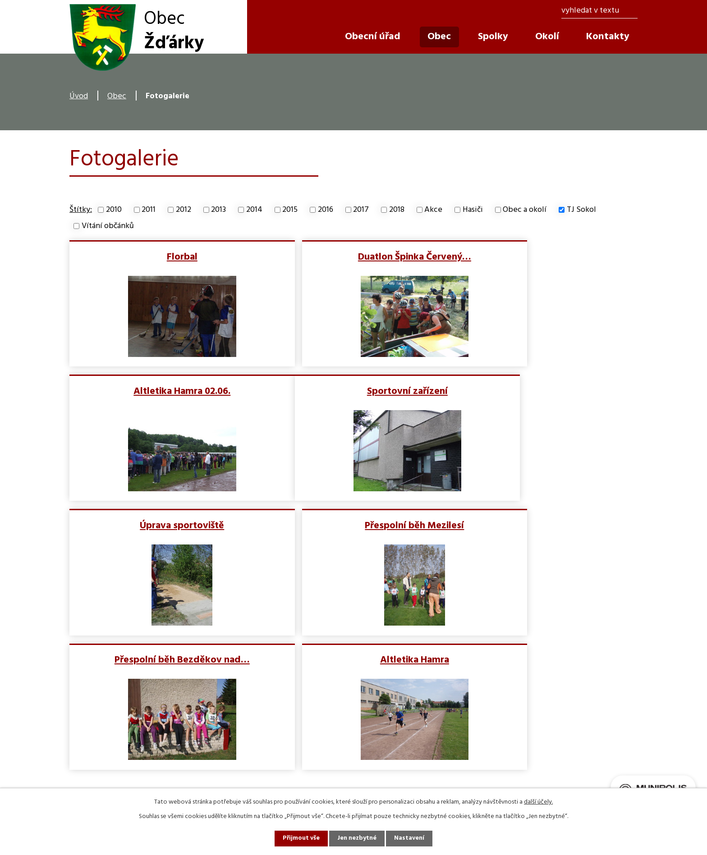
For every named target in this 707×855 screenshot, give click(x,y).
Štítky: (80, 209)
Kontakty (607, 37)
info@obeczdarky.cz (252, 771)
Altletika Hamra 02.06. (544, 256)
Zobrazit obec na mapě (532, 745)
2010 (114, 209)
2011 (149, 209)
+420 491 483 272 (246, 754)
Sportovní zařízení (161, 391)
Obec (116, 96)
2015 (290, 209)
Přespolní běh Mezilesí (544, 391)
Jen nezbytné (357, 838)
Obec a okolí (524, 209)
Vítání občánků (108, 226)
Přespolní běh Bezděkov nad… (161, 525)
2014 (254, 209)
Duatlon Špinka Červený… (352, 256)
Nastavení (410, 838)
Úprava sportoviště (353, 391)
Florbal (161, 256)
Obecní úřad (372, 37)
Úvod (78, 96)
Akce (433, 209)
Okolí (547, 37)
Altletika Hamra (352, 525)
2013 (218, 209)
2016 (325, 209)
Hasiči (473, 209)
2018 (396, 209)
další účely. (538, 802)
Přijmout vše (301, 838)
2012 (183, 209)
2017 (361, 209)
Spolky (493, 37)
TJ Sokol (581, 209)
